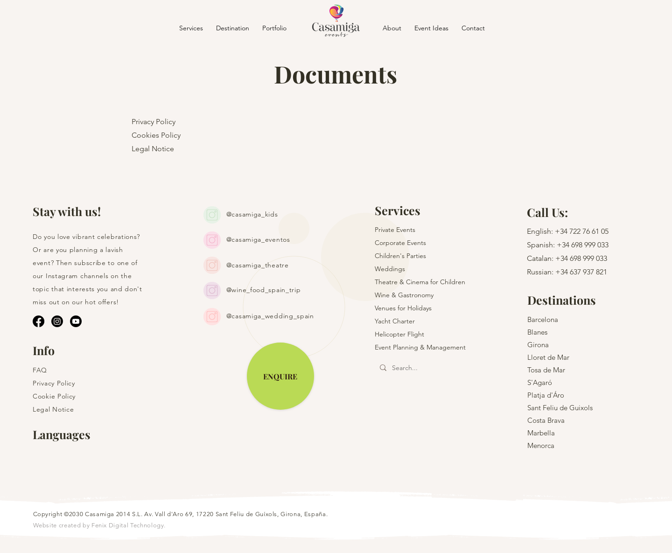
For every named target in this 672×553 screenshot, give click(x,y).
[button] (232, 28)
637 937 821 (588, 271)
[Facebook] (38, 321)
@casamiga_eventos (258, 239)
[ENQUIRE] (280, 376)
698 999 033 (590, 244)
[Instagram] (57, 321)
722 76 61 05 (589, 231)
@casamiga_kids (252, 214)
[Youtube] (76, 321)
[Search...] (429, 368)
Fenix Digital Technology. (128, 525)
